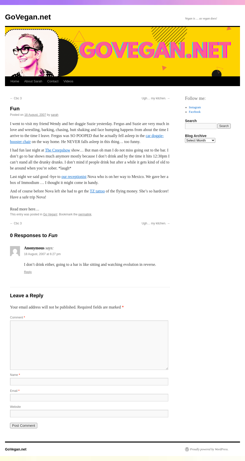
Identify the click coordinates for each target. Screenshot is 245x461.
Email (15, 391)
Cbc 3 (16, 98)
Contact (52, 81)
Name (15, 375)
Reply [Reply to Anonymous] (28, 272)
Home (14, 81)
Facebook (195, 112)
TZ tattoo (97, 191)
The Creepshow (57, 150)
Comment (17, 317)
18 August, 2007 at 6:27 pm (42, 254)
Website (15, 407)
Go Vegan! (50, 214)
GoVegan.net (28, 17)
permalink (85, 214)
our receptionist (74, 176)
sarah (54, 115)
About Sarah (33, 81)
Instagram (195, 107)
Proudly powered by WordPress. (209, 449)
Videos (69, 81)
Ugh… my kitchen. (156, 98)
